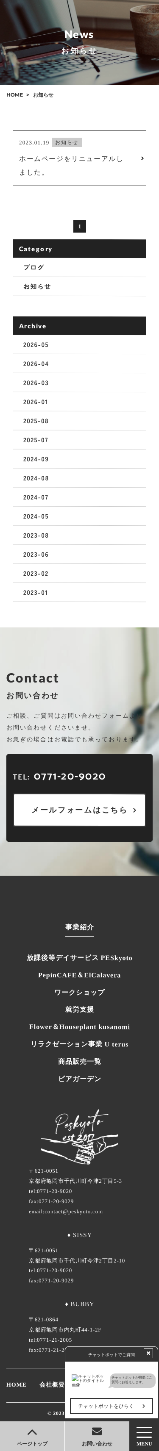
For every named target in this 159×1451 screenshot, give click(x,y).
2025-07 (35, 439)
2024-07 (35, 496)
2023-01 (35, 592)
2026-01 (35, 401)
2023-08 (36, 534)
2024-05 (36, 515)
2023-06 (36, 553)
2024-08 (36, 477)
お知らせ (37, 286)
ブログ (34, 267)
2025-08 (36, 420)
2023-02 (35, 573)
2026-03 (36, 382)
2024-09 (36, 458)
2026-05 (36, 344)
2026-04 (36, 363)
